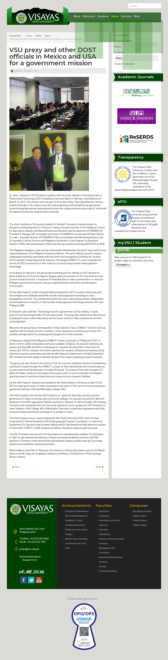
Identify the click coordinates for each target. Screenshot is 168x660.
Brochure (119, 52)
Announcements (123, 41)
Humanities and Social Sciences (109, 522)
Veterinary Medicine (108, 571)
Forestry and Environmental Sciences (111, 541)
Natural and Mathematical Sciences (111, 559)
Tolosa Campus (140, 520)
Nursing (102, 566)
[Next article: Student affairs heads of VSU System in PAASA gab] (100, 467)
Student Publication (125, 64)
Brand (118, 46)
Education (103, 530)
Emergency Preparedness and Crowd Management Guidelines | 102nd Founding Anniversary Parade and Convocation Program (77, 522)
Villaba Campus (140, 525)
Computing (104, 516)
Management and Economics (107, 550)
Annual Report (122, 35)
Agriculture (104, 511)
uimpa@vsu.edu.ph (29, 549)
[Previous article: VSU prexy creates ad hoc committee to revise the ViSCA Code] (15, 467)
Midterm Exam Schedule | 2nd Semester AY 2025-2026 (76, 543)
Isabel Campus (139, 516)
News (119, 58)
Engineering (104, 534)
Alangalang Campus (142, 511)
